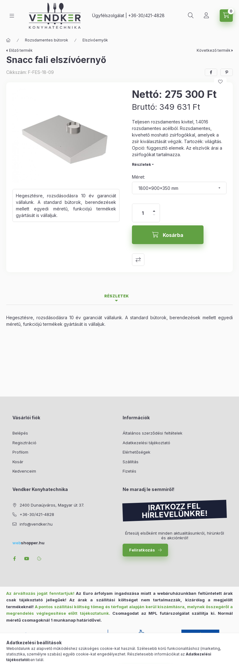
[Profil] (206, 15)
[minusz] (154, 217)
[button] (66, 136)
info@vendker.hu (36, 524)
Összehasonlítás (138, 259)
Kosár (17, 461)
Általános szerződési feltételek (152, 433)
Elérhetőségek (136, 452)
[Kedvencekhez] (220, 81)
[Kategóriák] (11, 16)
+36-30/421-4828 (146, 15)
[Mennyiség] (143, 213)
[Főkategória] (8, 40)
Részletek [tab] (116, 296)
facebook (14, 558)
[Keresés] (191, 15)
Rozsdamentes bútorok (46, 40)
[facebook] (211, 72)
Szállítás (130, 461)
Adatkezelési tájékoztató (146, 442)
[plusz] (154, 208)
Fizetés (129, 471)
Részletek (141, 164)
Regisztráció (24, 442)
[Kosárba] (168, 234)
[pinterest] (226, 72)
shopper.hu (28, 542)
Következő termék (214, 50)
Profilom (20, 452)
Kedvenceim (24, 471)
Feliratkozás (142, 549)
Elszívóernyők (95, 40)
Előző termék (21, 50)
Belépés (20, 433)
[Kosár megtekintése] (226, 15)
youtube (27, 558)
